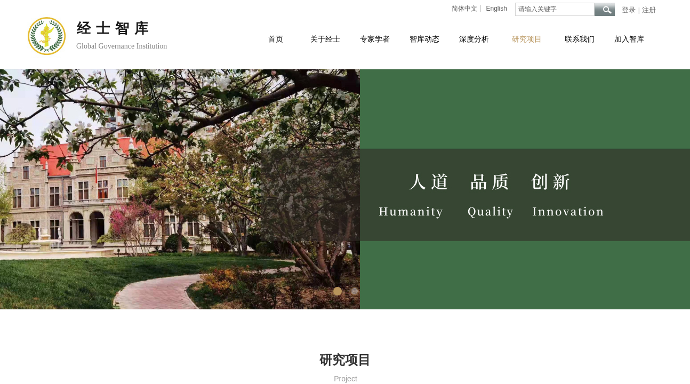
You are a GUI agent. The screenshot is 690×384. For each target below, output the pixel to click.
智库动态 (424, 39)
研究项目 (527, 39)
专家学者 (375, 39)
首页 (275, 39)
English (496, 8)
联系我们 (580, 39)
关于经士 (325, 39)
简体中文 (464, 8)
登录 (629, 10)
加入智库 (629, 39)
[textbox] (555, 9)
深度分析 (474, 39)
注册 (649, 10)
